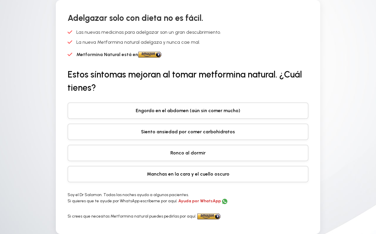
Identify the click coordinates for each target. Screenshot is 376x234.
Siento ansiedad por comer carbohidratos (188, 131)
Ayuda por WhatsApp (200, 200)
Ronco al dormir (188, 153)
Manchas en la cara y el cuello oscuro (188, 174)
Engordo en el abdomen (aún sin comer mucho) (188, 110)
